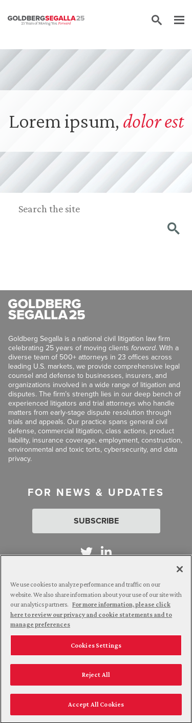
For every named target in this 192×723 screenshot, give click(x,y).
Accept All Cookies (96, 706)
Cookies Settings (96, 647)
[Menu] (174, 20)
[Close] (179, 571)
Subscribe (96, 521)
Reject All (96, 676)
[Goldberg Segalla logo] (46, 20)
